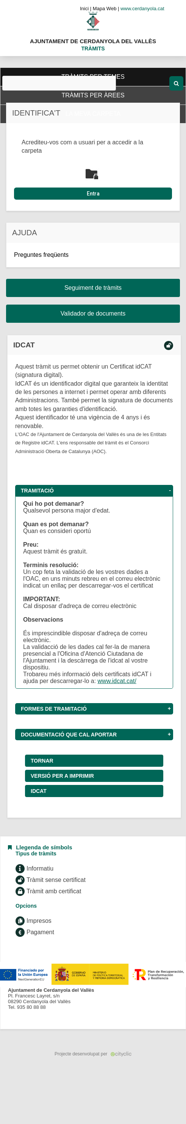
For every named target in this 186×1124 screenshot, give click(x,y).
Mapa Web (105, 8)
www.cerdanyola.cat (142, 8)
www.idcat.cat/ (117, 681)
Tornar (42, 761)
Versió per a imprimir (62, 776)
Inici (84, 8)
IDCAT (39, 791)
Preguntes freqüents (41, 255)
